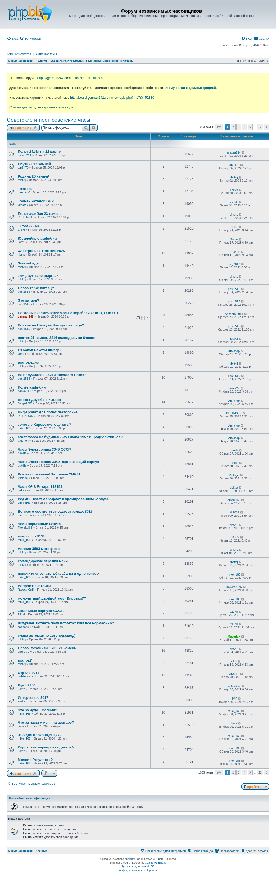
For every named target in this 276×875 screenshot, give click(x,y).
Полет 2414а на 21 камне (39, 151)
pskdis (22, 453)
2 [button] (233, 127)
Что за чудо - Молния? (37, 710)
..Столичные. (29, 226)
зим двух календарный (38, 276)
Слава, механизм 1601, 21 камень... (48, 648)
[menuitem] (12, 38)
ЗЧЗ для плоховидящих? (40, 735)
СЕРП (234, 611)
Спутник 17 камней (34, 164)
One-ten (23, 440)
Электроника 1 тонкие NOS (41, 251)
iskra (21, 726)
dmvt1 (234, 214)
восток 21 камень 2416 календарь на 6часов (56, 338)
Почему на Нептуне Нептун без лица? (51, 325)
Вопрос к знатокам (34, 586)
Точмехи (25, 189)
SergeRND (25, 403)
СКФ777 (234, 537)
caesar (22, 626)
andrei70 (23, 651)
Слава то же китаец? (36, 288)
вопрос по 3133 (31, 536)
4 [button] (244, 127)
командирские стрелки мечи (43, 561)
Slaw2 (234, 338)
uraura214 (24, 155)
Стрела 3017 (28, 673)
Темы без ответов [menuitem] (19, 54)
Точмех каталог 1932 (36, 201)
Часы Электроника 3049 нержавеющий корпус (58, 462)
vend (21, 353)
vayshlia (234, 673)
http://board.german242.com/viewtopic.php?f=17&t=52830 (112, 98)
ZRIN (21, 229)
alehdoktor (234, 686)
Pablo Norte (25, 217)
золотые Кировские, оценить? (44, 425)
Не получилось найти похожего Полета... (53, 375)
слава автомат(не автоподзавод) (46, 636)
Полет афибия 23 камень (40, 214)
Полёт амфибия (32, 387)
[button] (219, 127)
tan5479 (23, 167)
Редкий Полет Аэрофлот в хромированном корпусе (63, 499)
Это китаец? (28, 300)
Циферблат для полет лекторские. (48, 412)
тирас (234, 189)
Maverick (234, 636)
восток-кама (28, 362)
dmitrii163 (24, 502)
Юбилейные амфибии (37, 238)
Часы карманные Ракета (39, 524)
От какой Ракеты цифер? (40, 350)
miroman (23, 515)
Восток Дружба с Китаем (39, 400)
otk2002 (234, 512)
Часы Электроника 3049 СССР (44, 449)
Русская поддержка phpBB (137, 866)
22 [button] (260, 127)
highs (21, 254)
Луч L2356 (26, 685)
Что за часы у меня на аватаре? (46, 722)
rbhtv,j (22, 180)
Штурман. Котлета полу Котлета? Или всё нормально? (66, 623)
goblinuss (24, 676)
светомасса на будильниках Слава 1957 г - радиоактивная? (70, 437)
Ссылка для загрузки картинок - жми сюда (41, 107)
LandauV (24, 192)
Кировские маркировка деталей (46, 747)
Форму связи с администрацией (190, 88)
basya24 (23, 391)
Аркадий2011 (234, 313)
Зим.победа (28, 263)
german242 (25, 316)
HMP (234, 698)
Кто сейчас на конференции (29, 798)
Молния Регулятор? (35, 760)
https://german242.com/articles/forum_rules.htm (71, 78)
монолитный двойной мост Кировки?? (52, 598)
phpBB (129, 858)
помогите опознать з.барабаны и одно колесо (58, 573)
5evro (21, 688)
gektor (22, 490)
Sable (234, 239)
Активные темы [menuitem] (46, 54)
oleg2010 (234, 264)
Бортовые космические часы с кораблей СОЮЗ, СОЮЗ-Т (68, 313)
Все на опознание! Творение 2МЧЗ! (49, 474)
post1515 (24, 291)
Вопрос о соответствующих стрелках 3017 (55, 511)
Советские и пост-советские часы (48, 120)
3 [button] (239, 127)
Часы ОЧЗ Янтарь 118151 (40, 487)
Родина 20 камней (33, 176)
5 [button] (250, 127)
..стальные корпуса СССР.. (41, 611)
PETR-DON (25, 415)
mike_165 (24, 428)
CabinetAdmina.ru (156, 862)
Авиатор (234, 351)
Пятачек (233, 251)
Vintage (23, 477)
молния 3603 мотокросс (39, 549)
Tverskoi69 (25, 527)
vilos (234, 661)
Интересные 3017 (33, 698)
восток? (25, 660)
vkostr (22, 204)
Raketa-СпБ (26, 589)
